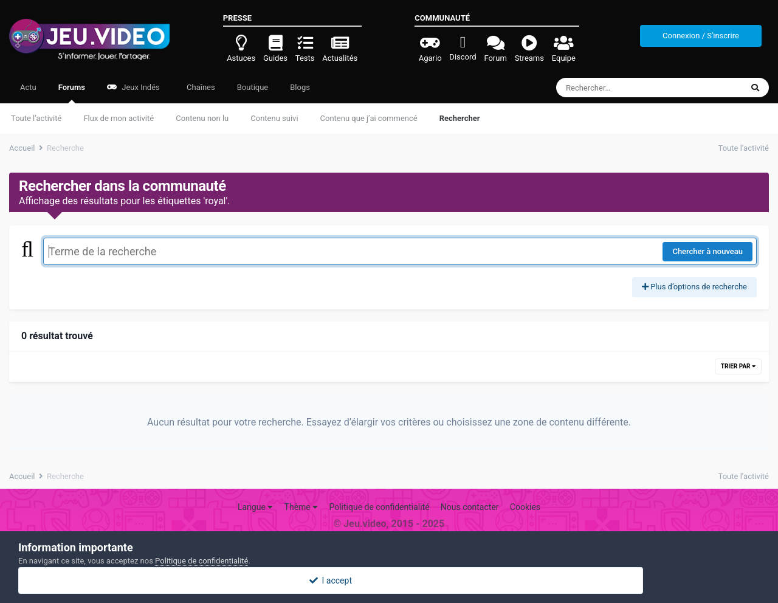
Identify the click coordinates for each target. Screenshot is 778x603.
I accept (389, 580)
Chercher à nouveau (707, 251)
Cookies (525, 507)
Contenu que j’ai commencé (369, 118)
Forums (71, 93)
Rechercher (459, 118)
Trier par (738, 366)
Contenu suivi (274, 118)
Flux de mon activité (118, 118)
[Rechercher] (616, 87)
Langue (255, 507)
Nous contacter (470, 507)
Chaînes (200, 87)
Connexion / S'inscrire (701, 35)
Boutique (253, 87)
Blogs (300, 87)
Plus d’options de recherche (694, 286)
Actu (28, 87)
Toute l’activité (36, 118)
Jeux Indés (133, 87)
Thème (301, 507)
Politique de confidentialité (379, 507)
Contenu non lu (202, 118)
